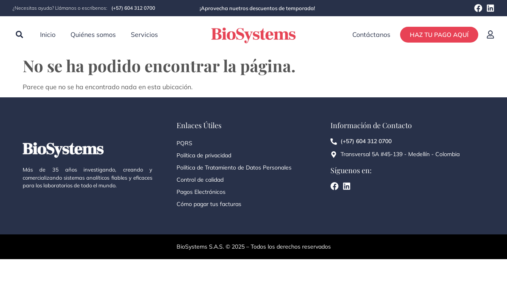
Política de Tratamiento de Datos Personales (234, 167)
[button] (19, 34)
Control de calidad (200, 179)
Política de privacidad (204, 155)
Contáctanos (371, 34)
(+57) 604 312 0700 (133, 8)
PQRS (184, 143)
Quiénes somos (93, 34)
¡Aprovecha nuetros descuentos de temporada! (257, 8)
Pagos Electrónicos (201, 191)
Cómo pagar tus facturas (209, 204)
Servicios (144, 34)
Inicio (47, 34)
